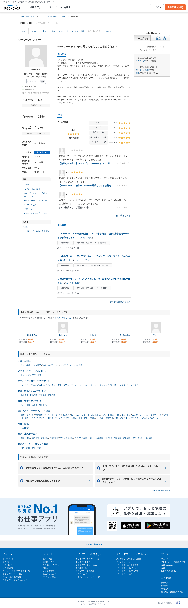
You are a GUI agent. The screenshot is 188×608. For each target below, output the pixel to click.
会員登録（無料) (175, 7)
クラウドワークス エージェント (89, 559)
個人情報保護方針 (165, 603)
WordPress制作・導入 (46, 385)
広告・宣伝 (119, 418)
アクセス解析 (89, 418)
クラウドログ (81, 574)
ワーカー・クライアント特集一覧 (16, 571)
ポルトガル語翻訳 (96, 438)
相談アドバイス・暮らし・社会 (33, 444)
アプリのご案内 (49, 577)
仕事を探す (35, 7)
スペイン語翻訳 (81, 438)
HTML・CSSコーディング (67, 385)
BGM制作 (43, 405)
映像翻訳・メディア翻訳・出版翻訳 (137, 438)
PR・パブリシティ (132, 418)
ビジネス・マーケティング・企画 (34, 411)
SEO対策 (49, 418)
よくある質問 (48, 571)
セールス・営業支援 (104, 418)
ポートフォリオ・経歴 (75, 31)
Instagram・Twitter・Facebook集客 (85, 415)
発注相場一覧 (81, 568)
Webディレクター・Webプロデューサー (35, 194)
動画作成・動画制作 (29, 395)
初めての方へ (48, 559)
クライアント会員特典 (85, 571)
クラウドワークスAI (124, 574)
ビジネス (63, 16)
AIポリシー (47, 568)
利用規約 (164, 589)
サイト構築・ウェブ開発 (31, 365)
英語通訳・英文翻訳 (40, 438)
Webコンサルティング (151, 418)
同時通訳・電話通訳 (113, 438)
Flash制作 (25, 428)
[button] (36, 81)
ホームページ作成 (28, 385)
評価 (34, 31)
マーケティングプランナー (35, 213)
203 (42, 81)
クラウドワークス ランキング (15, 580)
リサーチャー (30, 209)
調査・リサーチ (27, 415)
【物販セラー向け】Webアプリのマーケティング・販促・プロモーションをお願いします (86, 163)
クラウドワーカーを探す (58, 7)
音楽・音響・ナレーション (30, 400)
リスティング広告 (82, 260)
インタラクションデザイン (129, 385)
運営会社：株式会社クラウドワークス (94, 604)
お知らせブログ (49, 574)
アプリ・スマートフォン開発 (32, 371)
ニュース (164, 559)
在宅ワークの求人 (143, 70)
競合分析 (66, 415)
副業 (137, 73)
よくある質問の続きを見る (159, 490)
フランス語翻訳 (66, 438)
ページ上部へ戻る (94, 544)
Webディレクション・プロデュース (146, 415)
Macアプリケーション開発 (71, 365)
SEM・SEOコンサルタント (36, 201)
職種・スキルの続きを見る (38, 231)
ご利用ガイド (48, 562)
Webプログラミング (51, 365)
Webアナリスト (31, 205)
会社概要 (164, 583)
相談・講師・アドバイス (31, 448)
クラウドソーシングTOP (27, 16)
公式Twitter (165, 568)
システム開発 (24, 361)
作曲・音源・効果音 (29, 405)
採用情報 (164, 586)
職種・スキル (57, 31)
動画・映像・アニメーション (32, 391)
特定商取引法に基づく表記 (172, 592)
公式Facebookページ (169, 565)
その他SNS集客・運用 (111, 415)
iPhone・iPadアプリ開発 (31, 375)
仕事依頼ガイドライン (52, 565)
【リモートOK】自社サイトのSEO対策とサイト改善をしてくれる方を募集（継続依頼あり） (86, 185)
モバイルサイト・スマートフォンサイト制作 (98, 385)
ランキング (108, 31)
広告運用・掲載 (85, 238)
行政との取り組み (168, 571)
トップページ (8, 559)
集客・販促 (126, 415)
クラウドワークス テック (126, 568)
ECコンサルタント (32, 189)
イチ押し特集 (8, 568)
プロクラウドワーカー (64, 318)
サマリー (23, 31)
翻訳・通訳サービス (27, 433)
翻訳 (25, 227)
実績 (44, 31)
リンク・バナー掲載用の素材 (173, 562)
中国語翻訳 (54, 438)
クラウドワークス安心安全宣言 (129, 559)
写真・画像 (23, 424)
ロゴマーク (140, 61)
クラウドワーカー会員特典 (127, 565)
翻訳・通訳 (25, 438)
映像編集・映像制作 (47, 395)
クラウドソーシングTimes (86, 565)
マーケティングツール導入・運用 (68, 418)
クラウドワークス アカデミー (128, 571)
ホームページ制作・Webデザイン (34, 381)
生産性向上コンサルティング (88, 577)
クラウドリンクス (83, 562)
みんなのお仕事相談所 (12, 577)
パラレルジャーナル (124, 562)
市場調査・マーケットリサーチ (48, 415)
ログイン (157, 7)
